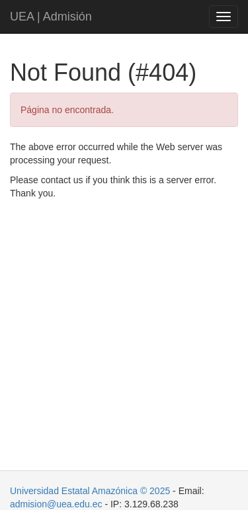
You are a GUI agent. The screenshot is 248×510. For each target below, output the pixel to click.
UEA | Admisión (51, 16)
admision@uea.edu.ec (56, 504)
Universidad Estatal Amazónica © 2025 (90, 491)
